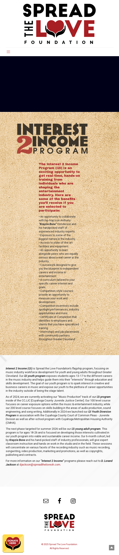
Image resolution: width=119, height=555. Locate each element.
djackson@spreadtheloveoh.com (40, 464)
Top (111, 547)
